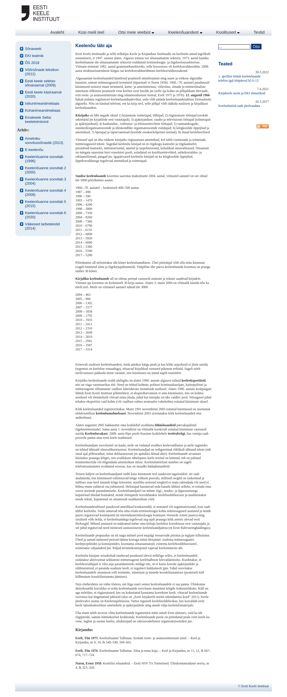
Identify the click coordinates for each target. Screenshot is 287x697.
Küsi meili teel (91, 32)
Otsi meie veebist (136, 32)
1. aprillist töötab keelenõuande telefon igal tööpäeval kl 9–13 (239, 78)
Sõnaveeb (33, 49)
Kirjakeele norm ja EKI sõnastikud (241, 93)
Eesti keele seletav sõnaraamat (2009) (40, 83)
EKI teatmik (34, 56)
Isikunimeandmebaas (42, 103)
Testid (259, 32)
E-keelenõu (34, 150)
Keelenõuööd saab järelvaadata (239, 106)
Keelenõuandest (185, 32)
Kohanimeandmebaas (42, 110)
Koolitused (228, 32)
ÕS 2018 (32, 63)
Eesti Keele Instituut (255, 686)
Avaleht (57, 32)
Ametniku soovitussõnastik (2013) (44, 140)
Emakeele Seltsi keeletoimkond (38, 119)
